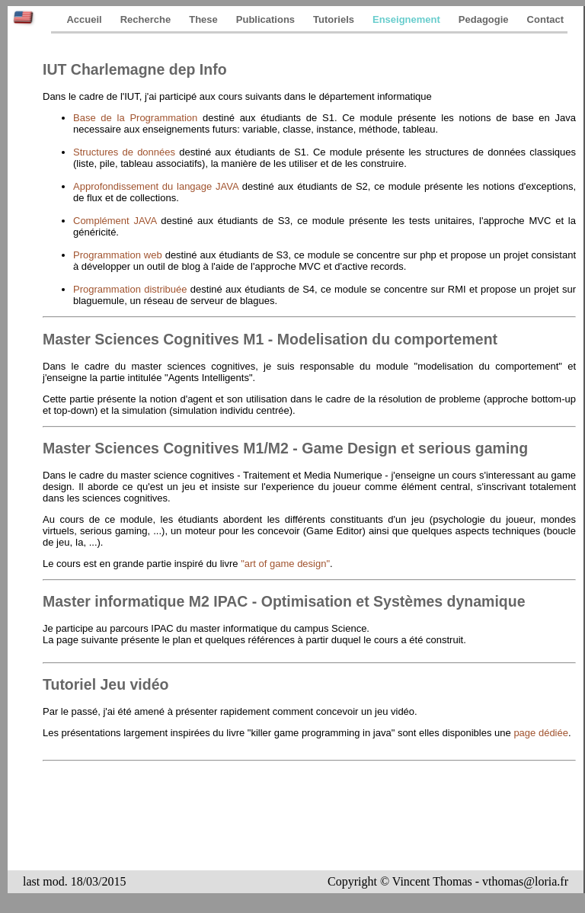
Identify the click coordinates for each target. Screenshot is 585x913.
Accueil (83, 19)
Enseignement (406, 19)
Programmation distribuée (131, 289)
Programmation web (119, 255)
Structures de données (126, 152)
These (203, 19)
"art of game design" (285, 563)
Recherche (145, 19)
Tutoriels (333, 19)
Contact (545, 19)
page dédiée (540, 732)
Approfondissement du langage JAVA (157, 186)
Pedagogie (484, 19)
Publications (265, 19)
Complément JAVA (117, 220)
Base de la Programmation (138, 117)
